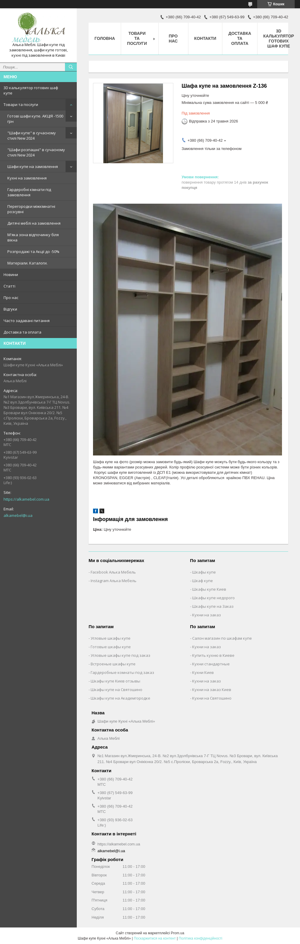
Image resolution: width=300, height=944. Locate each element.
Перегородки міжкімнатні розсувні (31, 209)
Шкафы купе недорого (213, 597)
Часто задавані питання (27, 320)
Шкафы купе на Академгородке (120, 698)
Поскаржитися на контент (155, 938)
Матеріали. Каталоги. (27, 263)
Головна (104, 38)
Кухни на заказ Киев (211, 689)
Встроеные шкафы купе (113, 664)
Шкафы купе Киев (209, 589)
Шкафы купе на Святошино (116, 689)
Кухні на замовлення (27, 178)
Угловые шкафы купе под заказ (120, 655)
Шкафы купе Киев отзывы (115, 681)
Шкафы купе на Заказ (213, 606)
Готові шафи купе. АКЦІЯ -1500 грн (35, 118)
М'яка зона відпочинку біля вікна (33, 237)
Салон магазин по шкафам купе (222, 638)
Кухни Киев (203, 672)
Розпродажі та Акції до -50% (33, 251)
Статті (9, 286)
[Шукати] (71, 67)
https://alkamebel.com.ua (26, 499)
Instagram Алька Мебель (113, 580)
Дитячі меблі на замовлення (34, 223)
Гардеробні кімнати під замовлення (29, 192)
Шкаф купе (202, 580)
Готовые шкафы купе (111, 646)
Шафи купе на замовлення (32, 166)
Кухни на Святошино (211, 698)
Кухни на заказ (206, 615)
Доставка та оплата (22, 332)
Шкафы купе (204, 572)
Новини (11, 274)
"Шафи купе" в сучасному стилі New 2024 (31, 135)
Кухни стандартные (211, 664)
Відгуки (10, 309)
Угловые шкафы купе (111, 638)
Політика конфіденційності (200, 938)
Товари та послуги (21, 104)
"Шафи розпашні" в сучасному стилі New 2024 (36, 152)
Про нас (11, 297)
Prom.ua (177, 933)
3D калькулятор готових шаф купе (31, 90)
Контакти (205, 38)
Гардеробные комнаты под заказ (122, 672)
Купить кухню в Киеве (213, 655)
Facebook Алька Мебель (113, 572)
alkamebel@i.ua (18, 515)
